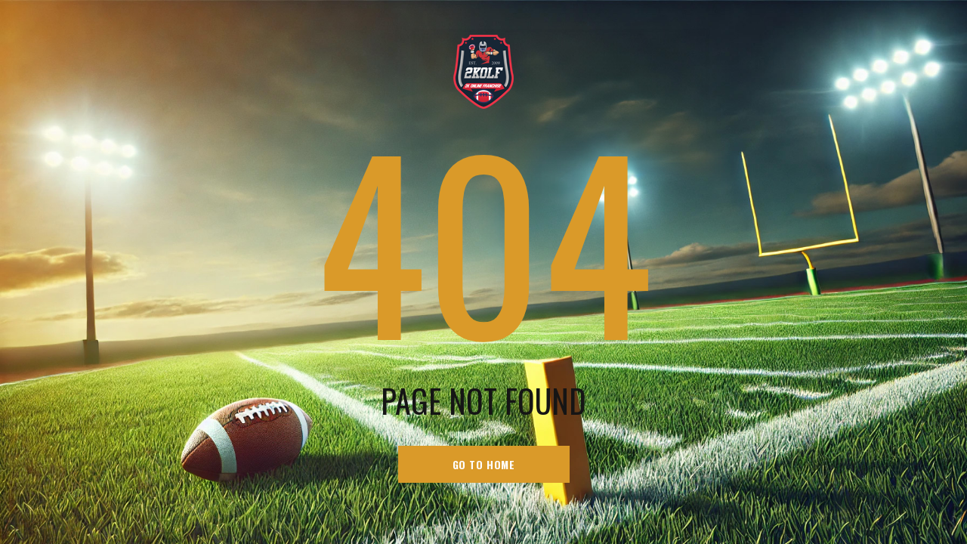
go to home (484, 464)
